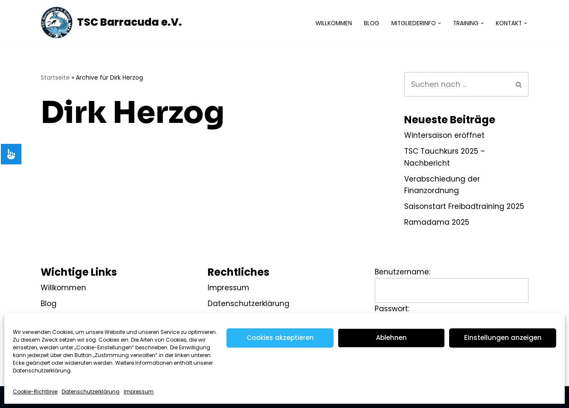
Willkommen (334, 23)
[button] (439, 23)
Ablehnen (391, 337)
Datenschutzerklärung (90, 391)
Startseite (55, 77)
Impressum (139, 391)
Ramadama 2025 (436, 222)
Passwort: (392, 309)
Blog (371, 23)
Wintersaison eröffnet (444, 135)
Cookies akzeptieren (280, 337)
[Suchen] (456, 84)
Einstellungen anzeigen (503, 337)
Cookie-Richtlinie (35, 391)
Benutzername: (402, 272)
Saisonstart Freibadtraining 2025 (464, 206)
